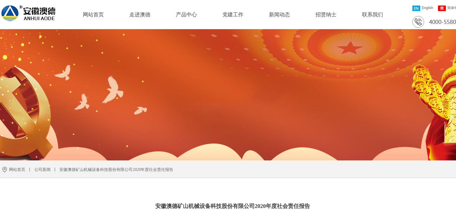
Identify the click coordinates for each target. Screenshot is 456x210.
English (422, 8)
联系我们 (372, 15)
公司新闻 (42, 169)
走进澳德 (139, 15)
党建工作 (232, 15)
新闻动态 (279, 15)
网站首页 (93, 15)
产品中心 (186, 15)
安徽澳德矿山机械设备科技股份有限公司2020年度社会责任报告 (116, 169)
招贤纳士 (326, 15)
